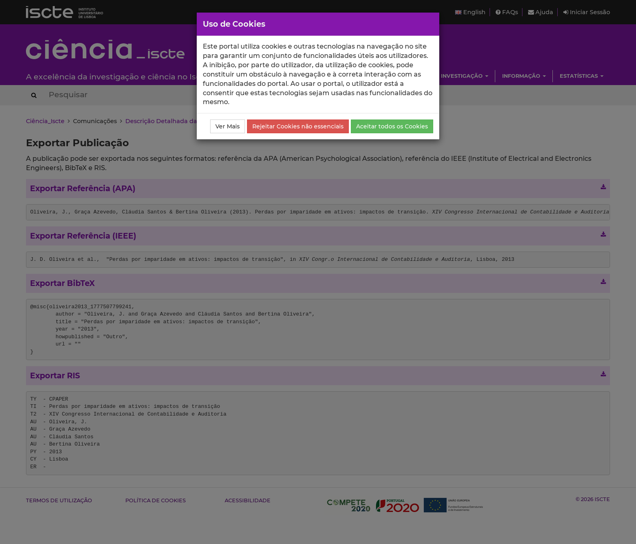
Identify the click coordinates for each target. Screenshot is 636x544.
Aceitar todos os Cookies (392, 126)
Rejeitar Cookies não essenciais (298, 126)
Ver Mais (227, 126)
